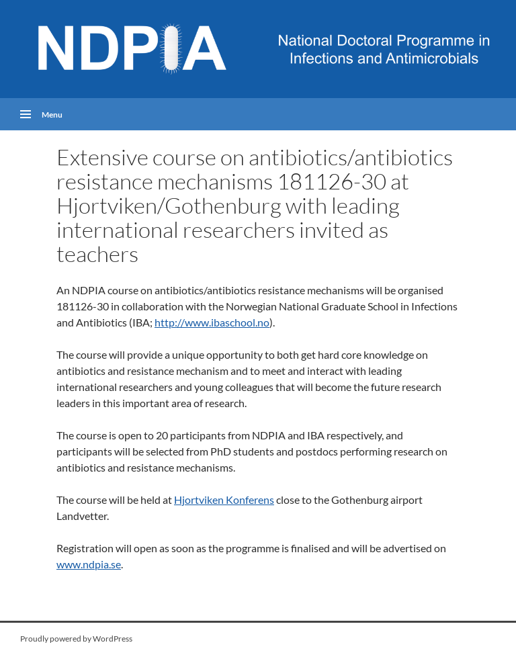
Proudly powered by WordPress (76, 639)
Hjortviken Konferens (224, 499)
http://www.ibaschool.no (212, 322)
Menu (52, 114)
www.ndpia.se (88, 564)
